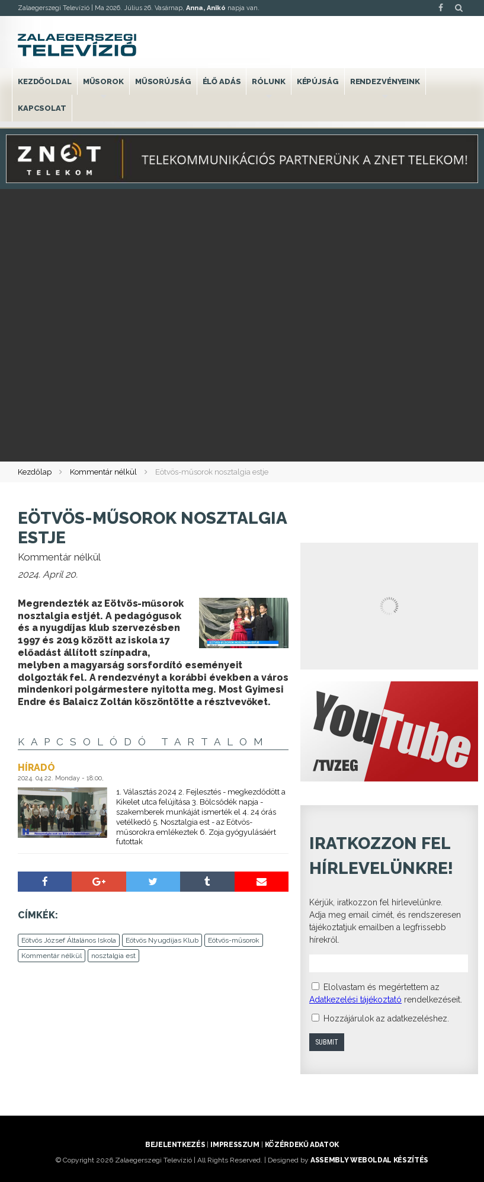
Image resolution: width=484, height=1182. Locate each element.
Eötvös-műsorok (233, 940)
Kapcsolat (42, 108)
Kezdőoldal (45, 81)
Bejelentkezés (175, 1145)
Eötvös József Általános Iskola (68, 940)
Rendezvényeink (385, 81)
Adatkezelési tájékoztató (355, 999)
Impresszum (234, 1145)
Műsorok (103, 81)
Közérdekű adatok (302, 1145)
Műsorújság (163, 81)
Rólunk (268, 81)
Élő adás (222, 81)
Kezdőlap (35, 471)
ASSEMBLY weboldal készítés (369, 1160)
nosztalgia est (113, 956)
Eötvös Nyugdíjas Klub (162, 940)
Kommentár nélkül (103, 471)
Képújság (318, 81)
